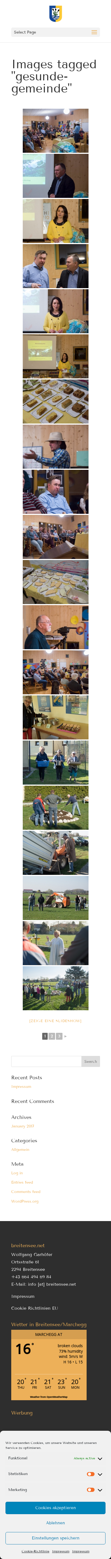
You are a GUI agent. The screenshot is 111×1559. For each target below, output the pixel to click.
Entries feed (22, 1182)
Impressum (60, 1551)
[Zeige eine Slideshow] (55, 1021)
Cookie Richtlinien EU (34, 1308)
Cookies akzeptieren (55, 1507)
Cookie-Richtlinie (35, 1551)
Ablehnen (55, 1522)
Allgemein (20, 1149)
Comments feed (25, 1191)
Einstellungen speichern (55, 1538)
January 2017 (22, 1126)
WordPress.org (24, 1201)
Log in (17, 1173)
